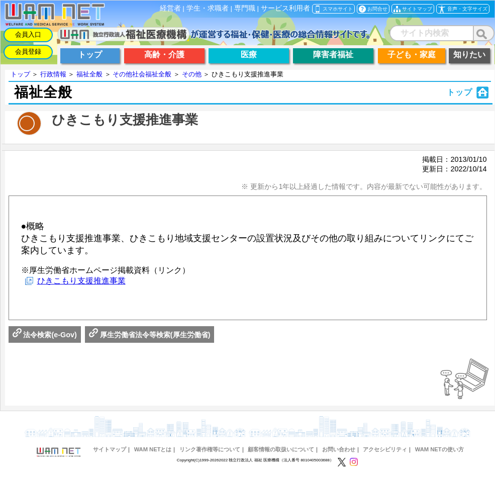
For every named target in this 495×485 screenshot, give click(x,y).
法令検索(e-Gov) (45, 335)
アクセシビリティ (385, 449)
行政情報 (53, 74)
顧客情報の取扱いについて (281, 449)
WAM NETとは (153, 449)
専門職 (244, 8)
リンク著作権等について (209, 449)
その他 (192, 74)
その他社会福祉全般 (142, 74)
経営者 (170, 8)
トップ (20, 74)
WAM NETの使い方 (439, 449)
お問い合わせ (338, 449)
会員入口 (28, 34)
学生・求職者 (207, 8)
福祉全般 (89, 74)
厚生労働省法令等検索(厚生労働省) (150, 335)
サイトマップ (109, 449)
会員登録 (28, 51)
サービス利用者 (285, 8)
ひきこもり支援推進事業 (81, 280)
